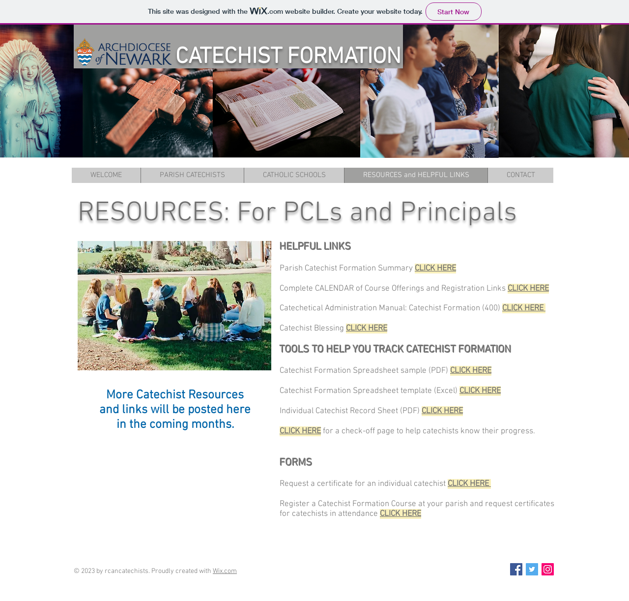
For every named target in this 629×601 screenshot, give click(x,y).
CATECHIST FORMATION (288, 57)
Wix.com (225, 571)
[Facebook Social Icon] (516, 569)
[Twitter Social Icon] (532, 569)
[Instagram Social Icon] (548, 569)
